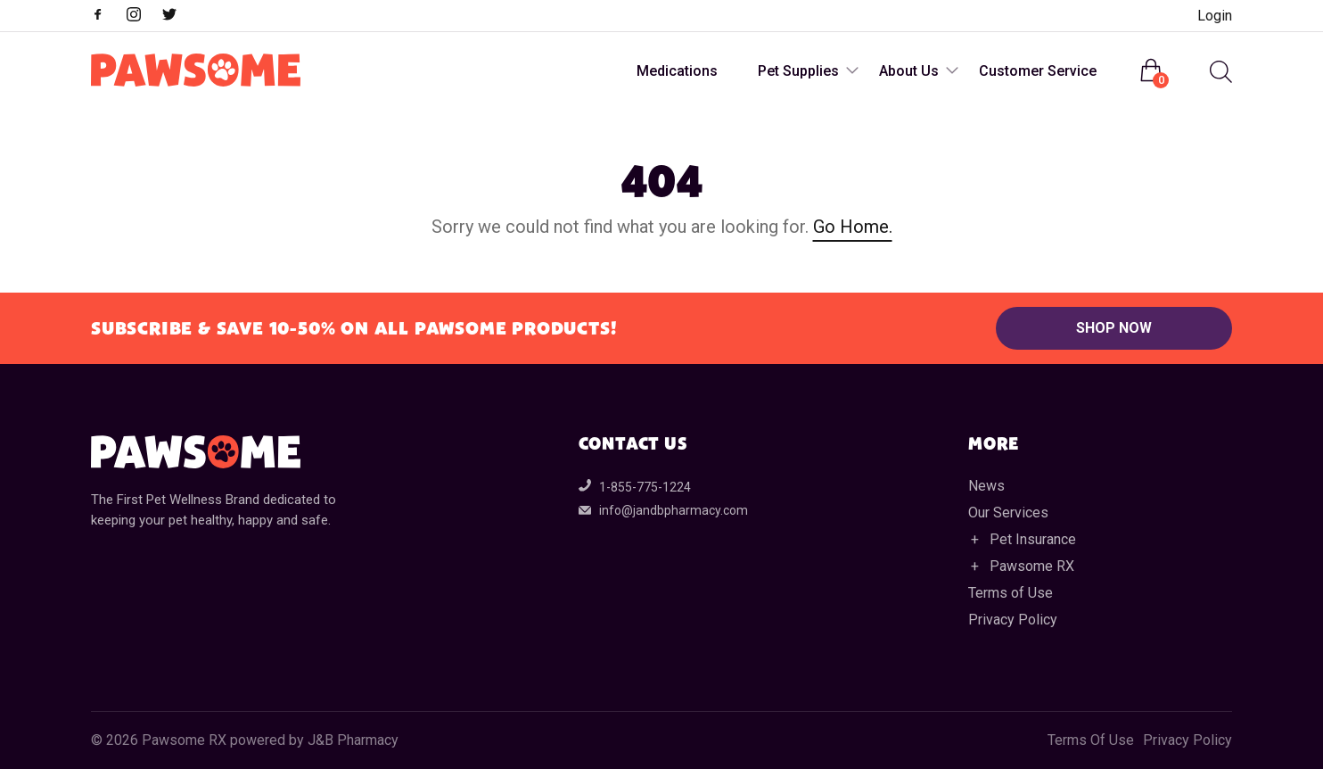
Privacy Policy (1012, 619)
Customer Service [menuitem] (1038, 70)
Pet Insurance (1033, 539)
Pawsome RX (1032, 566)
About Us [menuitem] (909, 70)
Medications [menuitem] (677, 70)
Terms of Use (1010, 592)
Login (1214, 15)
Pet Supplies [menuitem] (798, 70)
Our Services (1008, 512)
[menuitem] (1219, 72)
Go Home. (852, 226)
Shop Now (1114, 327)
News (986, 485)
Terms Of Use (1091, 740)
